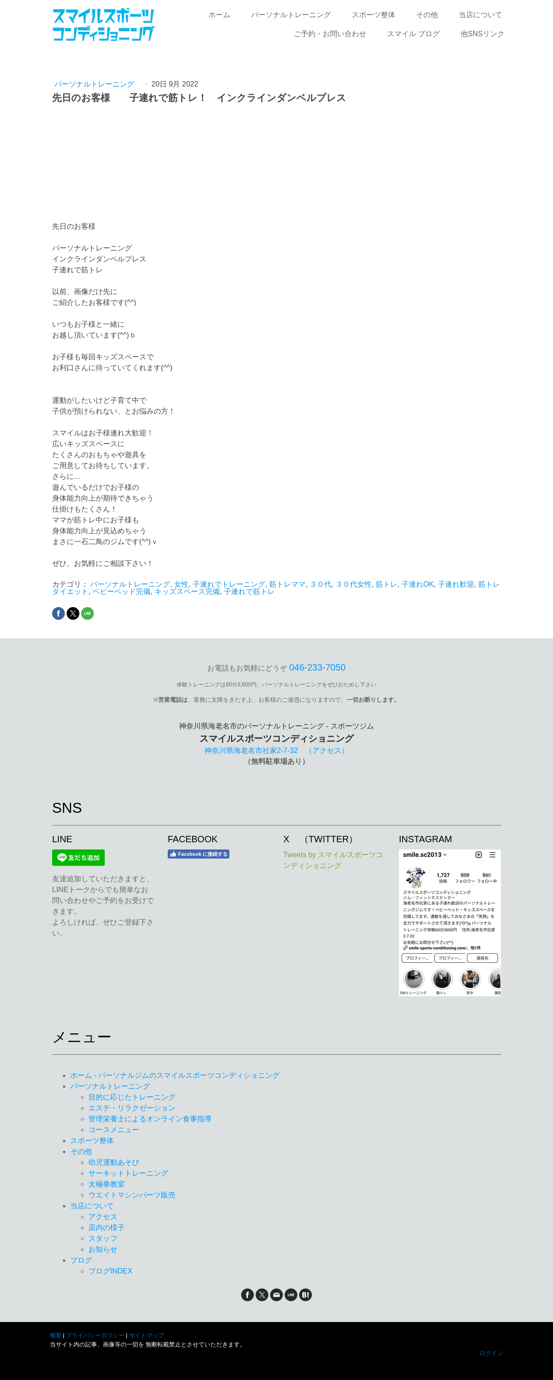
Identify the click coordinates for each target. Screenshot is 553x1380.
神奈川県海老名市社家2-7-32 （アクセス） (276, 750)
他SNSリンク (482, 34)
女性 (181, 584)
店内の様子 (106, 1227)
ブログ (81, 1260)
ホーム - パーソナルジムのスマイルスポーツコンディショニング (175, 1075)
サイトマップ (146, 1335)
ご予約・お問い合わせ (330, 34)
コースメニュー (113, 1130)
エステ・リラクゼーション (131, 1108)
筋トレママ (287, 584)
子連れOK (418, 584)
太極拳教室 (106, 1184)
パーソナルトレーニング (291, 15)
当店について (480, 15)
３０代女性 (353, 584)
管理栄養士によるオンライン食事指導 (150, 1119)
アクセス (102, 1217)
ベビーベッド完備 (121, 591)
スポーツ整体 (373, 15)
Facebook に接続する (199, 854)
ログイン (491, 1353)
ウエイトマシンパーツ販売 (131, 1195)
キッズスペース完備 (187, 591)
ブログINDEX (110, 1271)
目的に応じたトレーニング (131, 1097)
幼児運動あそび (113, 1162)
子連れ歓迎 (456, 584)
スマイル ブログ (413, 34)
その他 (427, 15)
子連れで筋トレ (249, 591)
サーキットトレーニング (128, 1173)
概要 (56, 1335)
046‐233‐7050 (317, 667)
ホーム (219, 15)
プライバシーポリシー (95, 1335)
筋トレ (387, 584)
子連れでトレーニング (229, 584)
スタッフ (102, 1238)
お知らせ (102, 1249)
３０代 (320, 584)
